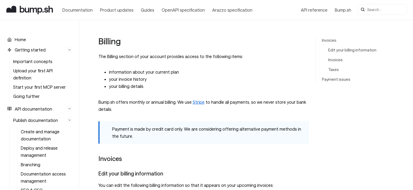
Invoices (329, 40)
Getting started (30, 49)
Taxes (333, 69)
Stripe (199, 101)
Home (20, 39)
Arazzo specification (232, 9)
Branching (30, 164)
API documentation (33, 108)
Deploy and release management (39, 151)
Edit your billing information (352, 50)
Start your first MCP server (39, 86)
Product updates (116, 9)
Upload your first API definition (33, 74)
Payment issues (336, 79)
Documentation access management (43, 177)
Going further (26, 96)
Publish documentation (35, 120)
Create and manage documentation (40, 135)
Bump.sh (343, 9)
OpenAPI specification (183, 9)
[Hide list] (69, 50)
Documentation (77, 9)
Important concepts (32, 61)
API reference (314, 9)
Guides (147, 9)
